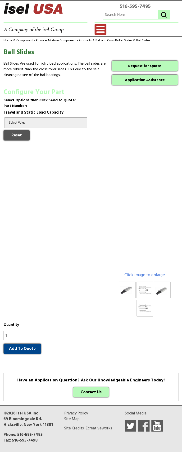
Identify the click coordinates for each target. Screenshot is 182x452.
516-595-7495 (135, 6)
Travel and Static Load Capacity (34, 112)
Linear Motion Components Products (65, 40)
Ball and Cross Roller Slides (114, 40)
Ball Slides (143, 40)
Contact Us (91, 392)
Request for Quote (144, 66)
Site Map (72, 419)
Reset (16, 135)
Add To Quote (22, 348)
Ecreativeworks (99, 428)
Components (25, 40)
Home (8, 40)
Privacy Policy (76, 413)
